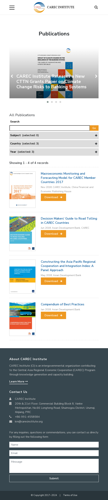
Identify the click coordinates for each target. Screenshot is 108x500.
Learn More (18, 381)
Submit (54, 478)
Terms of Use (70, 495)
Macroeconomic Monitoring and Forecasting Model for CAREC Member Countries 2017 (68, 177)
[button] (48, 102)
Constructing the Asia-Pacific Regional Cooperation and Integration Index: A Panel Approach (68, 266)
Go (94, 128)
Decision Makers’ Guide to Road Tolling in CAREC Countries (69, 220)
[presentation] (12, 76)
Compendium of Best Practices (62, 304)
